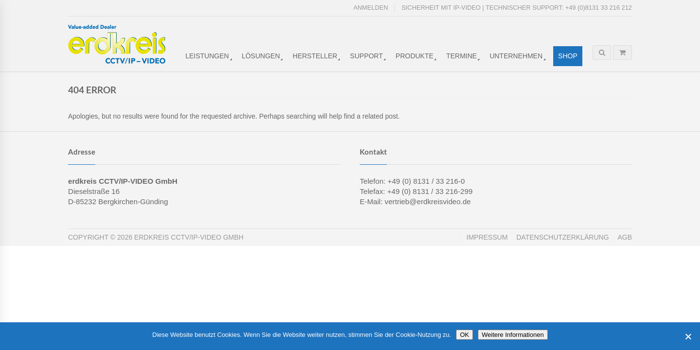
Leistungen (206, 56)
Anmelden (370, 7)
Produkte (415, 56)
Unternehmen (516, 56)
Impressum (487, 237)
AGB (624, 237)
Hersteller (315, 56)
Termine (461, 56)
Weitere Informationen (513, 334)
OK (464, 334)
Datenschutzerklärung (562, 237)
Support (366, 56)
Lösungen (261, 56)
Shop (568, 56)
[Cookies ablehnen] (688, 336)
